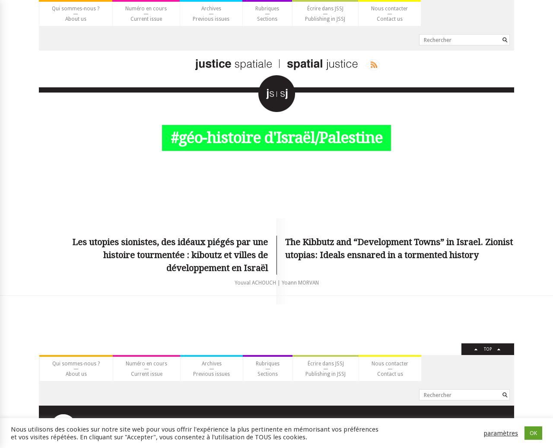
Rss (372, 64)
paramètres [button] (500, 433)
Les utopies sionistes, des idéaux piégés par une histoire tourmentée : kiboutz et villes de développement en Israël (170, 255)
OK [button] (533, 433)
